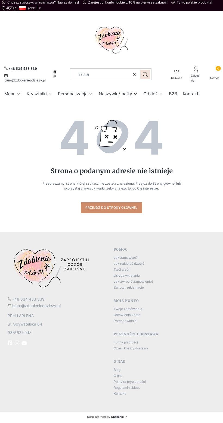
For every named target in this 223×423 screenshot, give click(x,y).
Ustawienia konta (127, 315)
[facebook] (56, 72)
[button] (145, 74)
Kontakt (120, 394)
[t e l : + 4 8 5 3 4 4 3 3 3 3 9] (26, 299)
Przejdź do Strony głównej (111, 208)
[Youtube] (24, 343)
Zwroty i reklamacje (129, 287)
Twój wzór (121, 269)
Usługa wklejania (127, 275)
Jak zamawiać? (126, 257)
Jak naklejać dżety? (129, 263)
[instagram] (56, 76)
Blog (117, 370)
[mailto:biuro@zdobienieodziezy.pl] (26, 77)
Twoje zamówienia (128, 309)
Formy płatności (126, 342)
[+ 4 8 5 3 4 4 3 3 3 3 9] (20, 68)
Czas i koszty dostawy (131, 348)
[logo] (58, 267)
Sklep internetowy (105, 416)
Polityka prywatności (130, 382)
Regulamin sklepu (127, 388)
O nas (118, 376)
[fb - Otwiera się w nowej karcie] (11, 343)
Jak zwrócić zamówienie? (133, 281)
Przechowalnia (125, 321)
